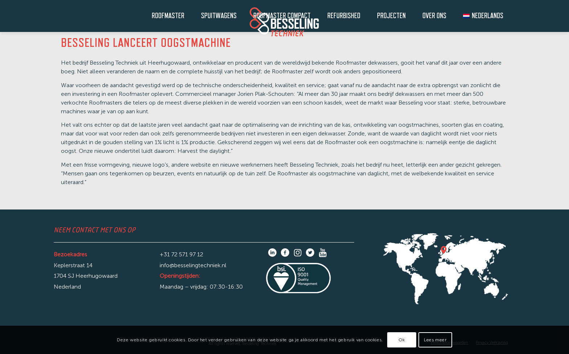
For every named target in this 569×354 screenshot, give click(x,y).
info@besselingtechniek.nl (193, 265)
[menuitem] (164, 16)
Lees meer (435, 339)
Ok (401, 339)
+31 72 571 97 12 (181, 254)
